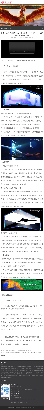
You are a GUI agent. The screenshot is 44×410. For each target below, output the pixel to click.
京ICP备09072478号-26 (30, 407)
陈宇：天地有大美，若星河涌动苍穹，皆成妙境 (18, 350)
